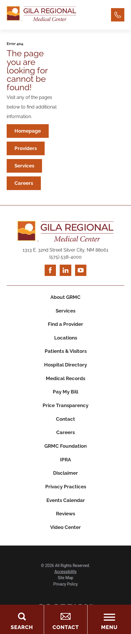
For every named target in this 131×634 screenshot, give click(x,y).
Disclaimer (65, 483)
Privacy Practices (65, 497)
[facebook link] (50, 273)
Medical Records (65, 384)
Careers (24, 185)
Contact (65, 427)
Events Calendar (65, 511)
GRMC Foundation (65, 455)
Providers (26, 149)
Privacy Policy (65, 597)
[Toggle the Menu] (109, 619)
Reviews (65, 525)
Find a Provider (65, 328)
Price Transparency (65, 413)
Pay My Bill (65, 398)
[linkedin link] (66, 273)
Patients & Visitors (66, 356)
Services (24, 167)
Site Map (65, 590)
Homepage (28, 131)
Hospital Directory (65, 370)
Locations (65, 342)
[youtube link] (81, 273)
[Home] (41, 15)
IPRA (65, 469)
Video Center (65, 540)
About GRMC (65, 300)
